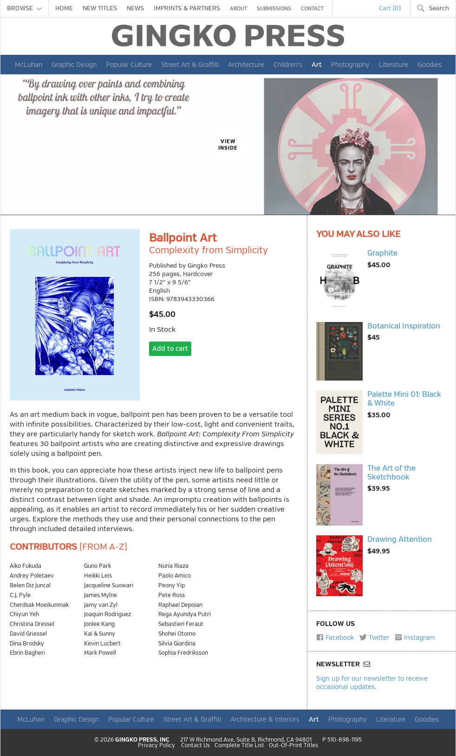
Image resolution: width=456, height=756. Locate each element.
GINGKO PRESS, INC (142, 739)
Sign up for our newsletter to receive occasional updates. (372, 682)
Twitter (374, 637)
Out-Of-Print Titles (293, 746)
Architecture (246, 64)
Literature (393, 64)
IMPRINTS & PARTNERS (187, 8)
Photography (350, 64)
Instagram (415, 637)
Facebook (335, 637)
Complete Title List (239, 746)
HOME (64, 8)
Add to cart (170, 349)
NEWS (135, 8)
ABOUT (238, 9)
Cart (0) (390, 8)
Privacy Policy (156, 746)
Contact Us (195, 746)
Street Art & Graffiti (190, 64)
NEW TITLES (100, 8)
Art (317, 64)
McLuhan (28, 64)
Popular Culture (129, 64)
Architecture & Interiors (265, 719)
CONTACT (312, 9)
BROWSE (24, 8)
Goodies (429, 64)
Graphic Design (74, 64)
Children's (288, 64)
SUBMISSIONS (274, 9)
